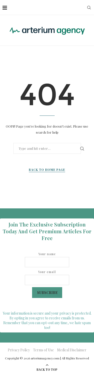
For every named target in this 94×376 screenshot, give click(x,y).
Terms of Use (43, 350)
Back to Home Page (47, 170)
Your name (47, 259)
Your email (47, 277)
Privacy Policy (19, 350)
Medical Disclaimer (71, 350)
